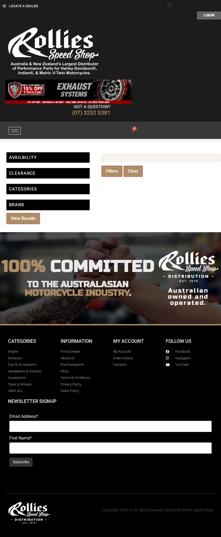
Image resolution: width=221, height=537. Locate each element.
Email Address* (23, 416)
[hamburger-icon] (15, 131)
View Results (23, 218)
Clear (133, 171)
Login (209, 15)
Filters (112, 171)
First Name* (20, 438)
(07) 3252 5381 (91, 113)
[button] (169, 4)
